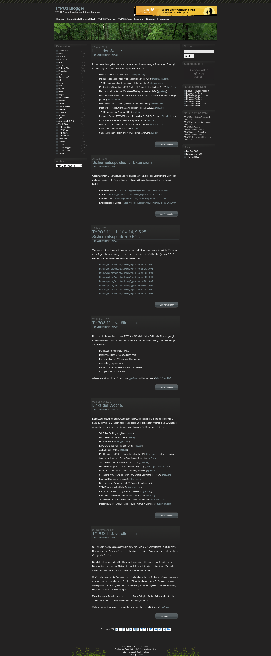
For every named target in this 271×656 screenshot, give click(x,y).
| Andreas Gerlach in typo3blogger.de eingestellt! (195, 133)
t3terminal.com (156, 104)
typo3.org (171, 87)
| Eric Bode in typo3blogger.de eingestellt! (195, 128)
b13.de (135, 128)
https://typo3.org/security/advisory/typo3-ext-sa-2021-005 (135, 194)
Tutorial (61, 142)
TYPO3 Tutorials (107, 19)
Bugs (60, 53)
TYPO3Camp (64, 150)
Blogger (60, 19)
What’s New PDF (163, 378)
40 (160, 629)
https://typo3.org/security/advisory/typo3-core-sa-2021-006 (126, 285)
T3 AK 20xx (63, 124)
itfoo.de (123, 450)
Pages (61, 95)
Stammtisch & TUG (66, 121)
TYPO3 (114, 55)
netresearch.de (156, 83)
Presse (61, 103)
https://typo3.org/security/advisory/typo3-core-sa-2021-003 (126, 273)
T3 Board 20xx (64, 127)
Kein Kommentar (167, 144)
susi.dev (138, 446)
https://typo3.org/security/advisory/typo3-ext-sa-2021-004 (143, 190)
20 (151, 629)
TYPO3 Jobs (125, 19)
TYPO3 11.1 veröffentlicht (115, 323)
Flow (60, 74)
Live (60, 86)
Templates (62, 139)
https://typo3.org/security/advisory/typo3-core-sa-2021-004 (126, 277)
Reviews (62, 112)
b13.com (129, 433)
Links (60, 83)
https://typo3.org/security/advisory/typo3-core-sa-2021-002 (126, 269)
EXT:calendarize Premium (197, 95)
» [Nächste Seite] (164, 629)
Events (61, 65)
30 (156, 629)
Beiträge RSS (192, 151)
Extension (62, 71)
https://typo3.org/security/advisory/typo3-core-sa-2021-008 (126, 294)
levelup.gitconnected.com (157, 466)
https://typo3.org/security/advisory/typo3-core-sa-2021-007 (126, 289)
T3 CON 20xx (64, 130)
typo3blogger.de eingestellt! (197, 91)
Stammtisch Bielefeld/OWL (81, 19)
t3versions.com (134, 487)
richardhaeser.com (159, 79)
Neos (60, 92)
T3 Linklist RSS (192, 157)
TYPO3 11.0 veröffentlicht (115, 533)
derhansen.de (113, 99)
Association (63, 50)
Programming (64, 106)
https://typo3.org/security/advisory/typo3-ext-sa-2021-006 (141, 199)
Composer (62, 59)
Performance (63, 98)
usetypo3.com (137, 75)
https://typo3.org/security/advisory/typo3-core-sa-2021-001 (126, 264)
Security (61, 115)
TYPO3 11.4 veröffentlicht (197, 103)
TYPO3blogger (64, 148)
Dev (60, 62)
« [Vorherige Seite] (116, 629)
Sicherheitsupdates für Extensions (122, 162)
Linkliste (138, 19)
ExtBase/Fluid (64, 68)
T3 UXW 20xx (64, 136)
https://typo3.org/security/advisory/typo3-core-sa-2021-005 (126, 281)
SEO (60, 118)
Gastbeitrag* (63, 77)
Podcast (61, 100)
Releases (62, 109)
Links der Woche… (109, 51)
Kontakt (150, 19)
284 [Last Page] (168, 629)
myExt (61, 89)
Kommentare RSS (194, 154)
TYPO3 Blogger (69, 8)
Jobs (60, 80)
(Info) (203, 64)
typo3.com (150, 120)
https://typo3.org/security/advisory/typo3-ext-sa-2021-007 (150, 203)
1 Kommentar (166, 616)
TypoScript (62, 153)
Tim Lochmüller (100, 55)
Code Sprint (63, 56)
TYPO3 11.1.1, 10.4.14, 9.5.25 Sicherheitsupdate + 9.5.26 (119, 234)
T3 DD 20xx (63, 133)
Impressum (163, 19)
